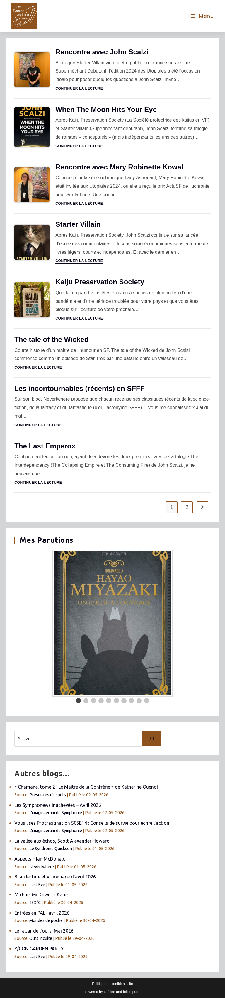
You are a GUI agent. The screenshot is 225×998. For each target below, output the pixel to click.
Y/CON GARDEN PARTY (39, 948)
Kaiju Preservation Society (99, 282)
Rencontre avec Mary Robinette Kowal (119, 167)
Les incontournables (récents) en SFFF (79, 388)
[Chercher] (151, 739)
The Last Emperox (44, 446)
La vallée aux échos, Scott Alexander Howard (62, 841)
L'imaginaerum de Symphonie (55, 812)
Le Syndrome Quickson (50, 848)
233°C (35, 902)
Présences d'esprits (47, 794)
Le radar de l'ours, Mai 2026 (44, 930)
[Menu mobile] (202, 16)
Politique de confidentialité (112, 984)
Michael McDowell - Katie (41, 894)
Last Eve (37, 884)
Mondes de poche (46, 920)
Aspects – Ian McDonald (40, 858)
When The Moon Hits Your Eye (106, 109)
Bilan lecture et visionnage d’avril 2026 (55, 876)
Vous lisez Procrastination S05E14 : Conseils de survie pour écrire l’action (91, 823)
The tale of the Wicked (51, 339)
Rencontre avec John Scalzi (101, 52)
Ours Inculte (40, 938)
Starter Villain (77, 224)
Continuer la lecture (79, 88)
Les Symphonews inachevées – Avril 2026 (57, 805)
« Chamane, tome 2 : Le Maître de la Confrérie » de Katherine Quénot (86, 786)
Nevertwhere (41, 866)
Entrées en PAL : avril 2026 (41, 912)
